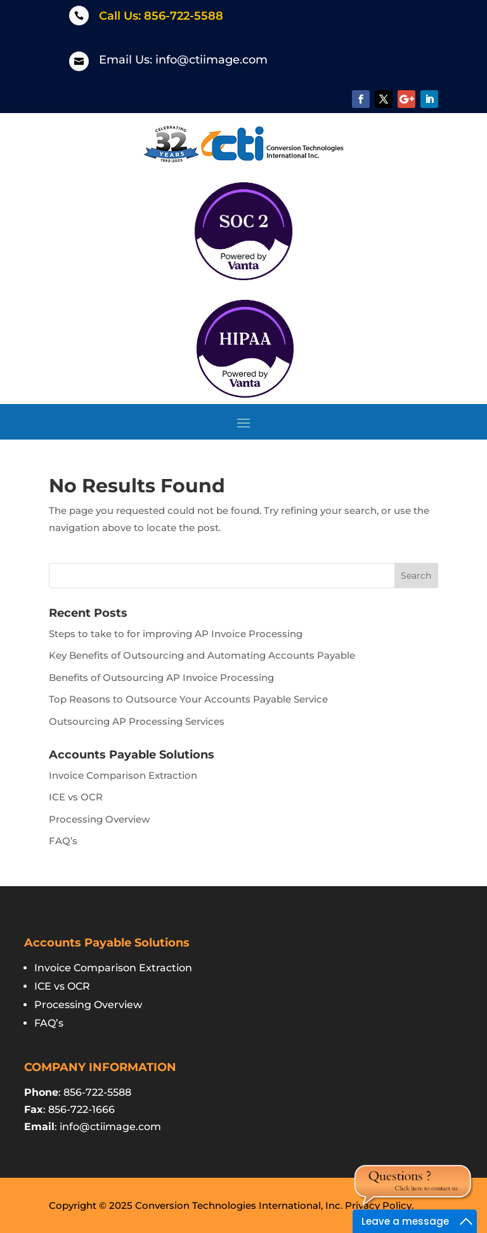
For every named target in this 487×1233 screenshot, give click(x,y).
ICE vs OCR (76, 797)
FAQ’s (63, 841)
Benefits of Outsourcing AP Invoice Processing (161, 677)
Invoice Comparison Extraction (123, 775)
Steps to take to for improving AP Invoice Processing (175, 634)
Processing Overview (99, 819)
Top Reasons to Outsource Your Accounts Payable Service (188, 699)
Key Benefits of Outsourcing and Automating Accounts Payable (202, 655)
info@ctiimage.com (211, 60)
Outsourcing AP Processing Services (136, 721)
